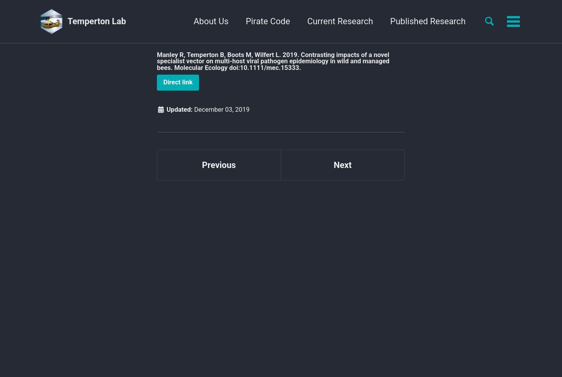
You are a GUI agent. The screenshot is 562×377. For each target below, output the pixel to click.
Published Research (428, 21)
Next (343, 165)
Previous (219, 165)
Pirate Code (268, 21)
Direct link (178, 82)
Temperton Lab (97, 21)
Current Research (340, 21)
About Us (211, 21)
